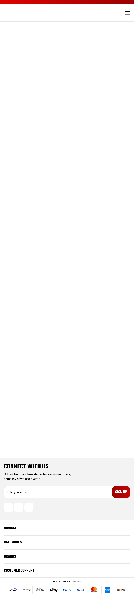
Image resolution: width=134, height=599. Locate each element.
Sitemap (77, 581)
